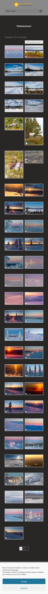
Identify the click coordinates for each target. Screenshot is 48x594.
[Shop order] (34, 42)
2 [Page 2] (23, 548)
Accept (24, 581)
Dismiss (24, 588)
